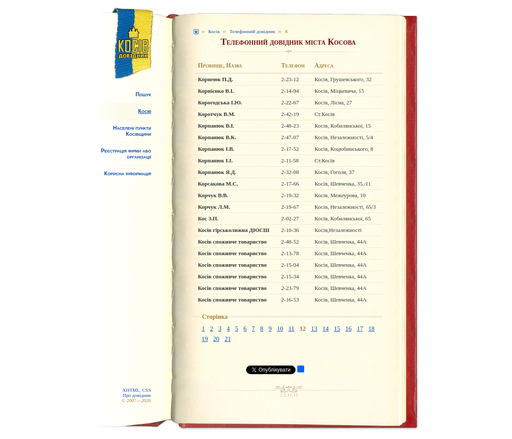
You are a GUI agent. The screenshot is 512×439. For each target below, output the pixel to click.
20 (216, 338)
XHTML (130, 390)
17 (360, 328)
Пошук (143, 94)
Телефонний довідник (252, 31)
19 (205, 338)
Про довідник (137, 395)
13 (314, 328)
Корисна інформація (127, 174)
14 (326, 328)
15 (337, 328)
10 (280, 328)
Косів (144, 111)
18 (371, 328)
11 (291, 328)
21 (228, 338)
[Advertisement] (127, 251)
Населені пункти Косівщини (132, 131)
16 (348, 328)
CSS (146, 390)
